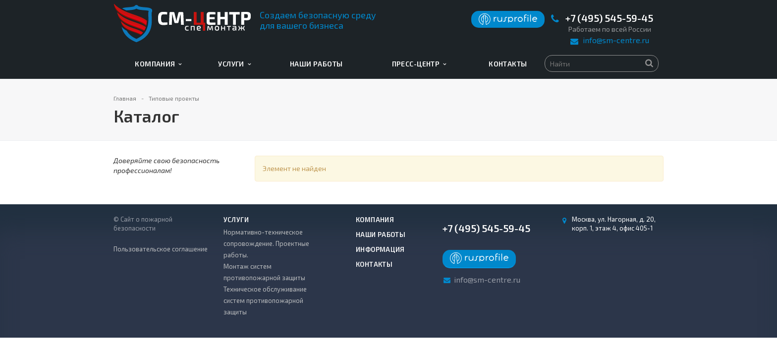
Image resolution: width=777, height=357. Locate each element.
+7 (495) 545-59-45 (609, 18)
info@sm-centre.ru (616, 40)
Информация (380, 249)
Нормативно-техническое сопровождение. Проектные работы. (266, 243)
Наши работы (316, 64)
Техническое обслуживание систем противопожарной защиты (265, 300)
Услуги (234, 64)
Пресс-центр (419, 64)
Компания (158, 64)
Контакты (508, 64)
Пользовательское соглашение (160, 249)
